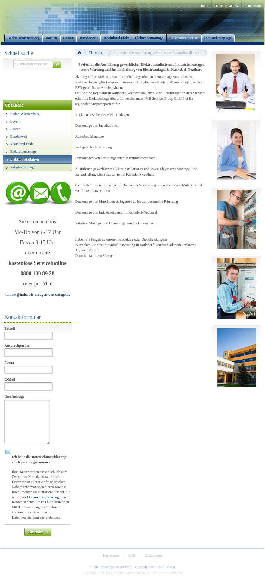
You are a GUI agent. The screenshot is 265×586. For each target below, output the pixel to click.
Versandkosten (144, 567)
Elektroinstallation (100, 53)
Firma (9, 362)
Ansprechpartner (17, 345)
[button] (57, 64)
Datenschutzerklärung (43, 497)
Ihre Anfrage (14, 396)
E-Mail (9, 379)
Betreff (9, 328)
